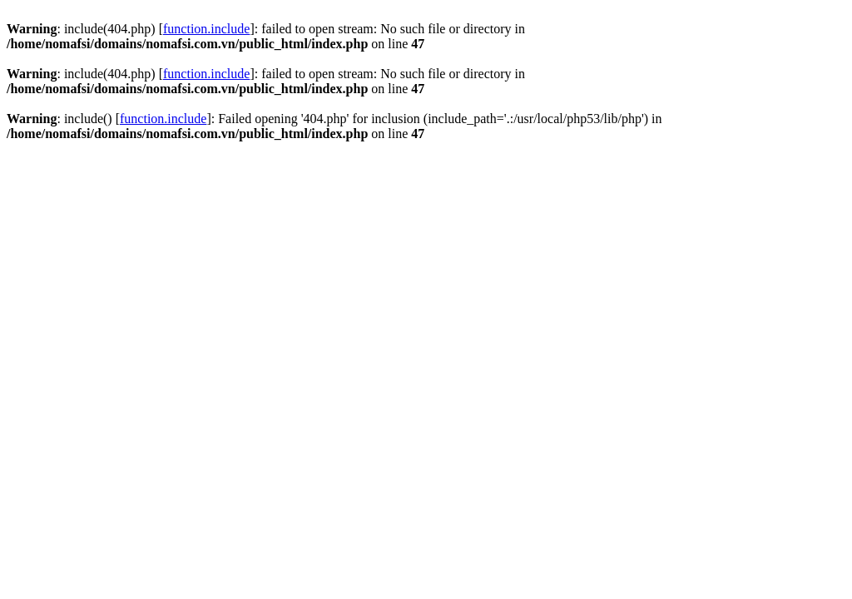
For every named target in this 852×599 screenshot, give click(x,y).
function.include (206, 29)
